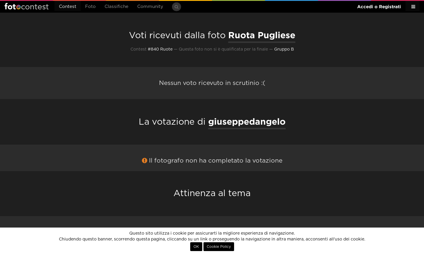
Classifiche (116, 6)
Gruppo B (284, 49)
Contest (67, 6)
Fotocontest (26, 6)
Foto (90, 6)
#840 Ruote (160, 49)
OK (196, 246)
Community (150, 6)
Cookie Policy (219, 246)
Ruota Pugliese (261, 35)
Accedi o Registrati (379, 6)
